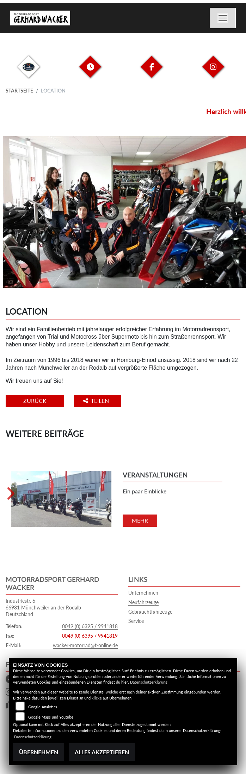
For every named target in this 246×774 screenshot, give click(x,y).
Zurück (35, 400)
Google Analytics (42, 706)
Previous (10, 213)
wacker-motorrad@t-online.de (85, 645)
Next (236, 213)
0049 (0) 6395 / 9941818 (90, 626)
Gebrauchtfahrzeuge (150, 612)
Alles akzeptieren (102, 752)
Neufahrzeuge (143, 602)
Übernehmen (38, 752)
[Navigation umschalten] (223, 18)
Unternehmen (143, 593)
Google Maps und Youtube (50, 717)
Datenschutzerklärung (148, 682)
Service (136, 621)
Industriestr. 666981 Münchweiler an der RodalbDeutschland (43, 607)
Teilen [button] (96, 400)
